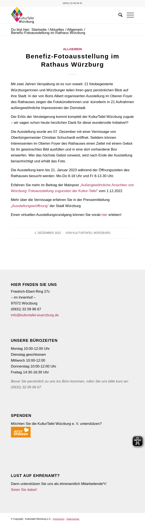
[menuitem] (118, 15)
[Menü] (128, 15)
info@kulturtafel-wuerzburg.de (35, 315)
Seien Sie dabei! (24, 490)
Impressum (58, 519)
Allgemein (72, 49)
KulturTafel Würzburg (91, 232)
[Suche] (118, 15)
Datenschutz (72, 519)
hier (104, 215)
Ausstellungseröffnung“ (31, 206)
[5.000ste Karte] (60, 15)
